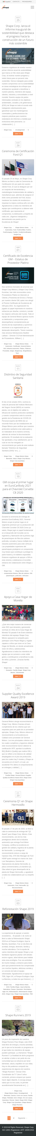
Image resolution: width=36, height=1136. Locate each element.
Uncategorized (20, 130)
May (18, 143)
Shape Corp (10, 994)
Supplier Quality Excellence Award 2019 (18, 695)
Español (6, 1)
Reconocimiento (17, 887)
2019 (7, 987)
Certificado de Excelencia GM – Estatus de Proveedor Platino (18, 259)
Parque (13, 989)
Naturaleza (6, 989)
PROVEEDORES (27, 1)
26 (18, 145)
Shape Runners (17, 1105)
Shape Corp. (8, 130)
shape (12, 351)
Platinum (28, 348)
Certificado (16, 346)
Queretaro (19, 989)
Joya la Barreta (25, 987)
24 (18, 688)
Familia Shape (17, 670)
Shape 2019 (27, 777)
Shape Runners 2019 (18, 1015)
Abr (18, 247)
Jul (18, 793)
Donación (9, 670)
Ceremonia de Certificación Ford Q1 (18, 152)
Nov (18, 366)
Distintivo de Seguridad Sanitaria (18, 376)
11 (18, 368)
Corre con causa (22, 1095)
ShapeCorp (17, 234)
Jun (18, 900)
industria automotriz (13, 348)
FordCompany (7, 232)
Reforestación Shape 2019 (18, 909)
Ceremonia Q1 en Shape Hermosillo (18, 802)
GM (4, 348)
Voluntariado (20, 672)
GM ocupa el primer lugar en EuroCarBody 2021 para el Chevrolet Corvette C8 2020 (18, 487)
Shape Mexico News (22, 227)
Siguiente (22, 1118)
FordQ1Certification (25, 232)
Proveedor (6, 351)
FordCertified (21, 230)
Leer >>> (18, 134)
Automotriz (8, 346)
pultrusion (18, 575)
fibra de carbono (24, 573)
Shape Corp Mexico (23, 458)
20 (18, 795)
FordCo (28, 230)
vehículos (25, 575)
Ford (14, 230)
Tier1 (17, 353)
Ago (18, 17)
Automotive (8, 230)
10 (18, 476)
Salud (15, 458)
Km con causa (27, 1098)
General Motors (26, 346)
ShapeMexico (27, 351)
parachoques (10, 575)
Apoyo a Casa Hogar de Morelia (18, 598)
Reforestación (13, 991)
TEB (31, 994)
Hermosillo (22, 885)
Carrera (13, 1095)
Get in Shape (18, 1098)
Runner (12, 1100)
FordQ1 (15, 232)
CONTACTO (16, 1)
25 (18, 20)
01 (18, 250)
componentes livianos (11, 573)
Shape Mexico (26, 1102)
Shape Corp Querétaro (17, 461)
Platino (22, 348)
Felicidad (10, 1098)
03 (18, 903)
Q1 (28, 885)
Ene (18, 588)
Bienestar (9, 458)
